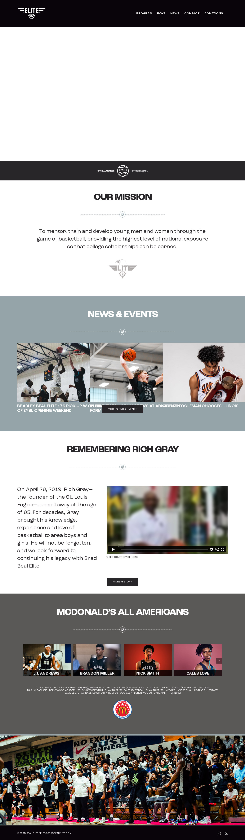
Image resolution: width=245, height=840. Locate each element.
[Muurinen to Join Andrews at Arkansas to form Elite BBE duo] (140, 372)
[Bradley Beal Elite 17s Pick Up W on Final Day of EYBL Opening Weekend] (68, 372)
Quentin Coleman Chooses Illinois (200, 406)
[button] (26, 661)
